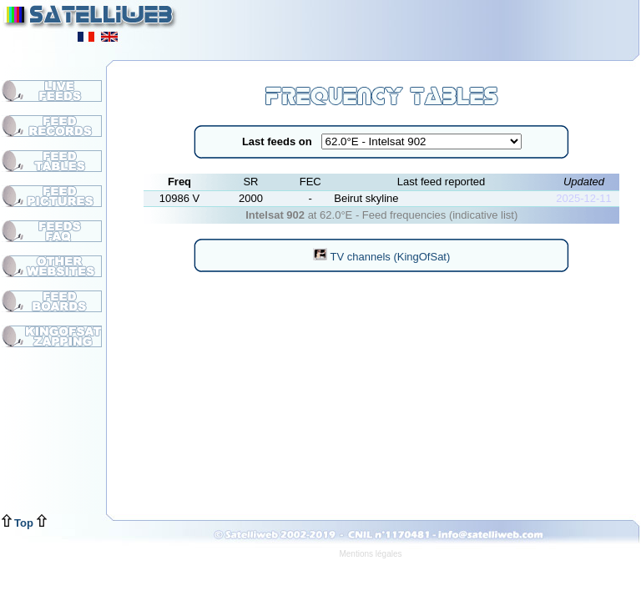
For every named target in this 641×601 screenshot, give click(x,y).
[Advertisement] (434, 25)
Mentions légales (370, 553)
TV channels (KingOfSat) (381, 256)
